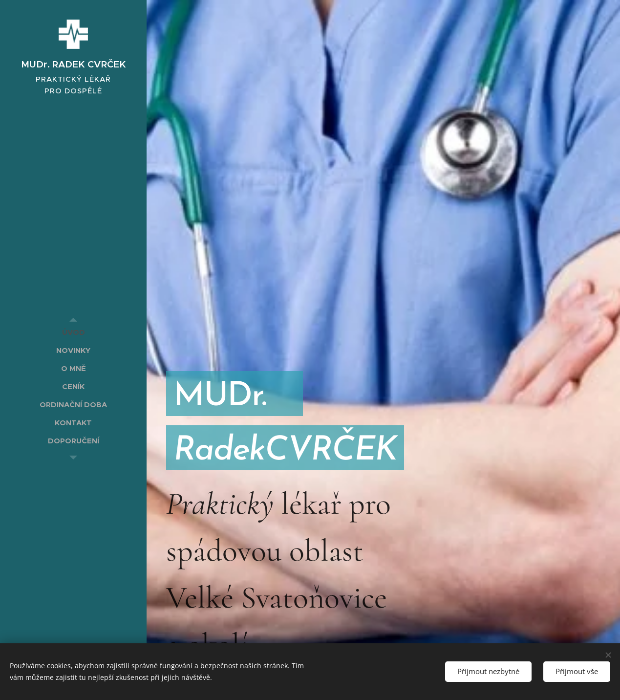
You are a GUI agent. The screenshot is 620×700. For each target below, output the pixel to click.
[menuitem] (73, 332)
